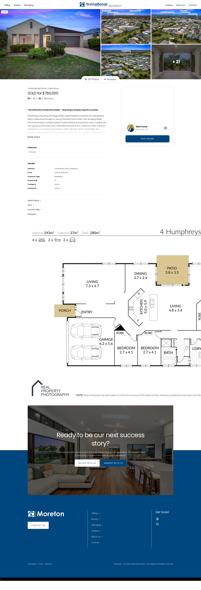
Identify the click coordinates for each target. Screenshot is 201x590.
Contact (192, 5)
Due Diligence (32, 571)
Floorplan (110, 80)
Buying (17, 5)
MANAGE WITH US (114, 468)
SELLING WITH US (86, 468)
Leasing (168, 5)
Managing (29, 5)
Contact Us (38, 530)
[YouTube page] (164, 529)
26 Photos (91, 80)
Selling (7, 5)
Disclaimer (49, 571)
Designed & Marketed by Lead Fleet (161, 571)
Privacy (41, 571)
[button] (31, 209)
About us (180, 5)
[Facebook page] (164, 524)
